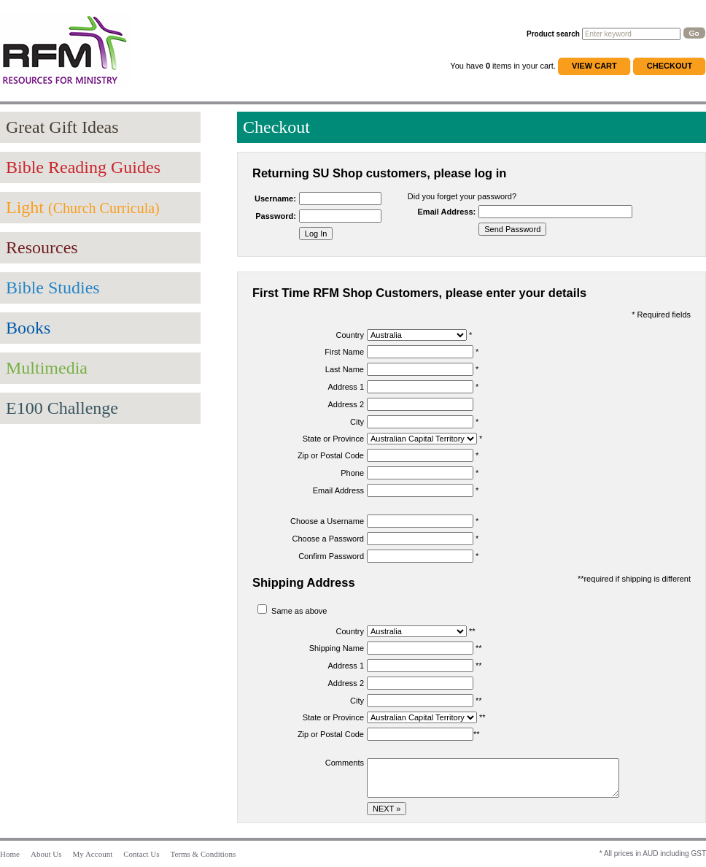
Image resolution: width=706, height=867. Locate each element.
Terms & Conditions (203, 853)
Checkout (669, 65)
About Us (46, 853)
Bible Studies (53, 287)
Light (83, 207)
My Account (93, 853)
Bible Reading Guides (83, 167)
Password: (275, 216)
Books (28, 327)
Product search (553, 34)
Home (10, 853)
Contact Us (141, 853)
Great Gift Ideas (62, 126)
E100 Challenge (62, 407)
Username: (275, 198)
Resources (42, 247)
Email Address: (447, 211)
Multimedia (47, 367)
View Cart (594, 65)
